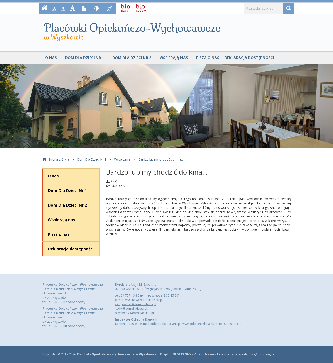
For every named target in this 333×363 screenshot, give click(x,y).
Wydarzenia (122, 159)
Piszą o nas (207, 57)
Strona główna (55, 159)
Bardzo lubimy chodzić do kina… (161, 159)
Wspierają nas (175, 57)
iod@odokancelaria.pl (165, 324)
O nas (52, 57)
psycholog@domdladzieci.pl (134, 313)
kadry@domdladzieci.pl (131, 308)
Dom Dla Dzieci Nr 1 (86, 57)
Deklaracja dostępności (249, 57)
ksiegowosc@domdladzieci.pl (135, 304)
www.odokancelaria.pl (197, 324)
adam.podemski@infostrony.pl (253, 354)
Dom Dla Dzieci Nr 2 (133, 57)
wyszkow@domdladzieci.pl (143, 300)
